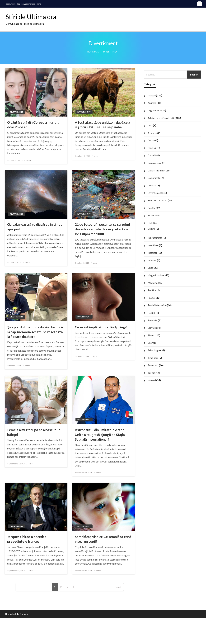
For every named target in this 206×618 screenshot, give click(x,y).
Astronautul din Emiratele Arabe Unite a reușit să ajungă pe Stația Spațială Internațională (100, 434)
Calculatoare (155, 162)
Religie (151, 312)
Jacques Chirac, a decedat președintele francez (26, 539)
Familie (151, 208)
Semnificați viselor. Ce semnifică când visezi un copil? (103, 539)
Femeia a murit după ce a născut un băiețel (33, 432)
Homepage (93, 52)
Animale (152, 102)
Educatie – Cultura (157, 200)
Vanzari (152, 380)
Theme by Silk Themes (16, 614)
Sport (151, 342)
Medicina (153, 282)
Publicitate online (157, 305)
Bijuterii (152, 147)
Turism (151, 372)
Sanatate (152, 320)
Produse (152, 297)
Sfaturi (151, 335)
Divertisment (16, 112)
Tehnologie (154, 350)
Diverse (152, 185)
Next (117, 586)
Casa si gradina (156, 170)
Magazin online (156, 275)
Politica (152, 290)
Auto (150, 140)
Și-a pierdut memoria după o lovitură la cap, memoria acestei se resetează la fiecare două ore (35, 332)
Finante (152, 215)
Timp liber (153, 357)
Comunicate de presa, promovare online (23, 4)
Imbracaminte (155, 237)
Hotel (151, 223)
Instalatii (152, 252)
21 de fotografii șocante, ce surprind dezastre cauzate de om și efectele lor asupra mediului (102, 229)
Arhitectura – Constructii (161, 118)
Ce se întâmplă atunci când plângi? (101, 327)
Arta (150, 125)
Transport (153, 365)
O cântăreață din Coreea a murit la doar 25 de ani (33, 124)
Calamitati (153, 155)
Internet (152, 260)
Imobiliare (153, 245)
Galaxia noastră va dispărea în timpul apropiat (35, 226)
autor (28, 160)
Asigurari (153, 133)
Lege (150, 267)
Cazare (151, 228)
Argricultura (154, 110)
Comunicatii (154, 177)
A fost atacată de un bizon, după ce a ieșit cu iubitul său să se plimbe (102, 124)
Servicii (152, 327)
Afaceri (152, 95)
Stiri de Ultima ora (31, 17)
